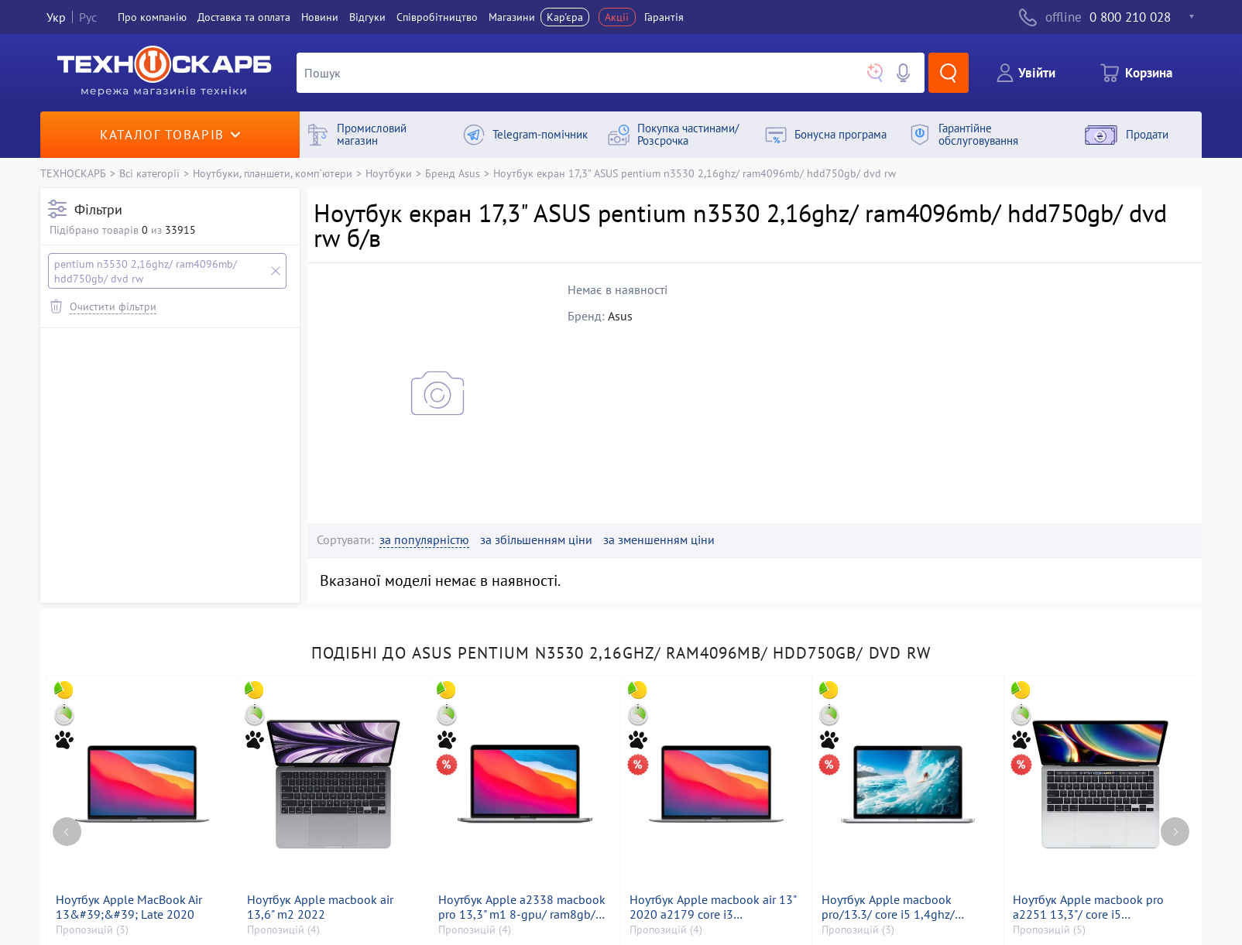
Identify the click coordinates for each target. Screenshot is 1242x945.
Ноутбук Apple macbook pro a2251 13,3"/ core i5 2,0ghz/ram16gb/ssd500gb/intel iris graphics (1100, 907)
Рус (88, 17)
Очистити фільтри (113, 306)
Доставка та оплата (243, 17)
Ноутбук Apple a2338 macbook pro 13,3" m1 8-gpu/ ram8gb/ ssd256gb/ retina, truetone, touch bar (522, 907)
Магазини (512, 17)
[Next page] (1175, 831)
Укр (56, 17)
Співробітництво (437, 17)
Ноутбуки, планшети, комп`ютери (272, 173)
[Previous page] (67, 831)
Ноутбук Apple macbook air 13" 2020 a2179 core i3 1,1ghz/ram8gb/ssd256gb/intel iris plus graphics (714, 907)
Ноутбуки (388, 173)
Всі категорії (149, 173)
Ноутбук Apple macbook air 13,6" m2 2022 (320, 907)
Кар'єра (565, 17)
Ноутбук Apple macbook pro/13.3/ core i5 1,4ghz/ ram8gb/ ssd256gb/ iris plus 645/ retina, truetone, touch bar (904, 907)
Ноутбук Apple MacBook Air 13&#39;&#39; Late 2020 (129, 907)
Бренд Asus (452, 173)
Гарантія (664, 17)
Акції (617, 17)
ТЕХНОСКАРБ (73, 173)
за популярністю (424, 539)
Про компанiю (152, 17)
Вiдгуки (367, 17)
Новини (319, 17)
